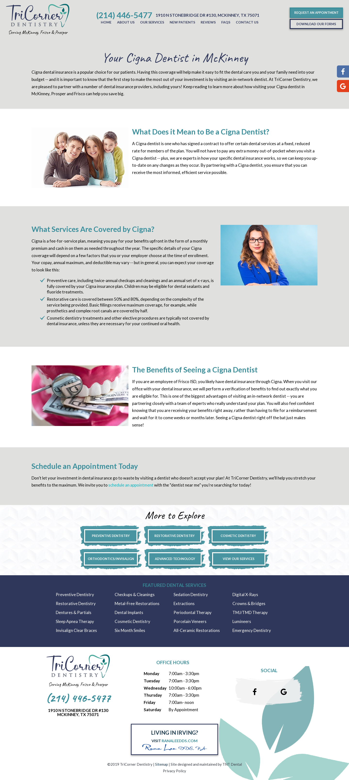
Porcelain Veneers (190, 621)
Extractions (184, 603)
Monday (151, 673)
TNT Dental (232, 764)
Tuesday (152, 680)
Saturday (152, 709)
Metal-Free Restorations (137, 603)
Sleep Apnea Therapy (75, 621)
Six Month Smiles (130, 630)
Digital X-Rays (245, 594)
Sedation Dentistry (191, 594)
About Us (126, 22)
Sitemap (161, 764)
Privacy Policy (174, 771)
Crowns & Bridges (248, 603)
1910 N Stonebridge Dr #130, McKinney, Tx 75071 (207, 15)
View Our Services (238, 559)
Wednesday (155, 688)
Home (106, 22)
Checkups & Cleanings (135, 594)
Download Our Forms (316, 24)
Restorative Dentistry (174, 536)
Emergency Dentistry (251, 630)
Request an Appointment (316, 13)
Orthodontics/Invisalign (111, 559)
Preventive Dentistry (111, 536)
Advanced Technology (175, 559)
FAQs (225, 22)
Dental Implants (129, 612)
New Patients (182, 22)
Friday (149, 702)
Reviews (208, 22)
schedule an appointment (130, 485)
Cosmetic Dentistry (238, 536)
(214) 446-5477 (124, 15)
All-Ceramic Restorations (197, 630)
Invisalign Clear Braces (76, 630)
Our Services (152, 22)
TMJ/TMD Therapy (250, 612)
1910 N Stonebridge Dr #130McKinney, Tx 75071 (78, 712)
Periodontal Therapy (193, 612)
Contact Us (247, 22)
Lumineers (241, 621)
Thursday (153, 695)
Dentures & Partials (73, 612)
